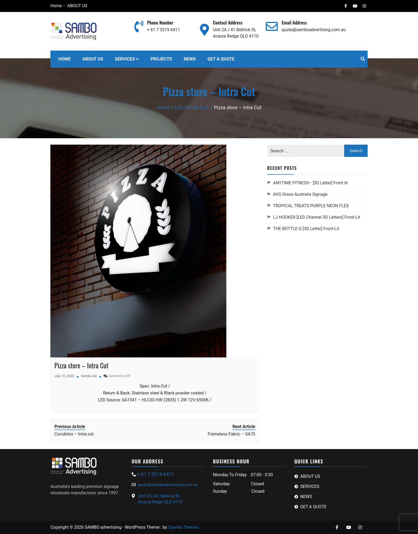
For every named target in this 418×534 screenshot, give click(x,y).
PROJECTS (161, 59)
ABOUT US (77, 5)
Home (56, 5)
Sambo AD (89, 376)
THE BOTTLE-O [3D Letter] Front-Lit (306, 228)
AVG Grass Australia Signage (300, 194)
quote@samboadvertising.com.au (313, 29)
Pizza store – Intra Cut (81, 365)
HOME (64, 59)
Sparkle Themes (183, 527)
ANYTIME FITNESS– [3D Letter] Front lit (310, 182)
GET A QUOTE (220, 59)
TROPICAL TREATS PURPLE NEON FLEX (311, 205)
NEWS (190, 59)
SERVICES (125, 59)
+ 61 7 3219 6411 (163, 29)
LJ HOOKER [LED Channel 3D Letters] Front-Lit (316, 217)
